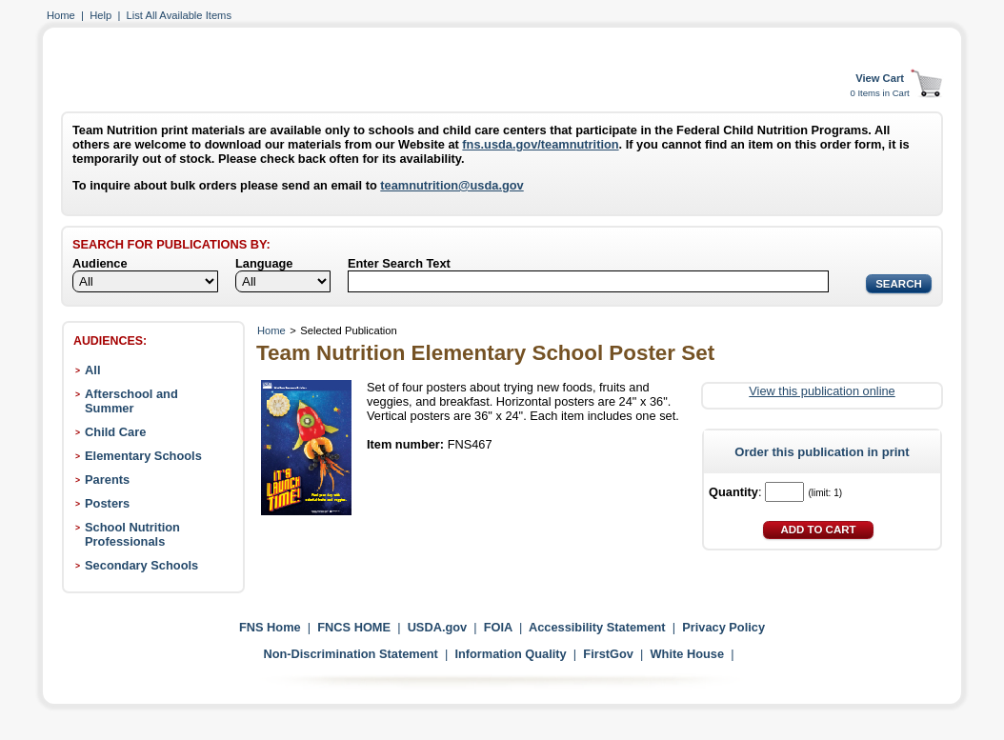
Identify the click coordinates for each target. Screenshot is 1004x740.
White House (688, 654)
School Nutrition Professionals (132, 534)
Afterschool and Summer (131, 401)
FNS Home (270, 627)
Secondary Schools (141, 565)
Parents (107, 479)
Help (100, 15)
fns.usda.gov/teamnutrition (540, 144)
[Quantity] (784, 492)
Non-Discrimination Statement (350, 654)
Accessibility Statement (597, 627)
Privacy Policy (723, 627)
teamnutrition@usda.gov (451, 185)
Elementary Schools (143, 456)
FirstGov (608, 654)
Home (61, 15)
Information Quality (510, 654)
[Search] (588, 281)
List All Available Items (179, 15)
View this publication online (821, 391)
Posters (107, 503)
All (92, 370)
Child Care (115, 432)
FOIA (498, 627)
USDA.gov (438, 627)
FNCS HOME (354, 627)
